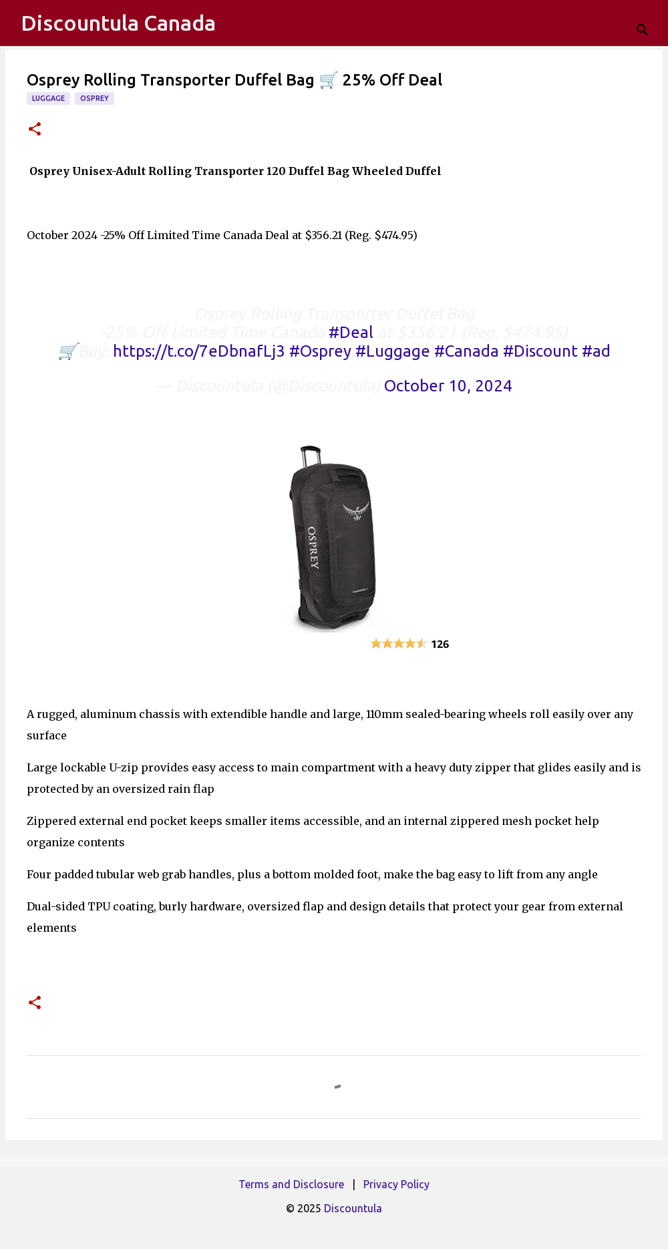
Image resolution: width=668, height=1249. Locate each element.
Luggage (48, 98)
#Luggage (392, 351)
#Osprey (320, 351)
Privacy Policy (396, 1184)
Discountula (353, 1208)
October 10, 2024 (448, 386)
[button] (35, 130)
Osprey (94, 98)
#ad (596, 351)
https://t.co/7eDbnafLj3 (199, 351)
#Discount (540, 351)
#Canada (466, 351)
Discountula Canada (118, 23)
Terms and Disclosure (291, 1184)
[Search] (649, 23)
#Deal (351, 332)
